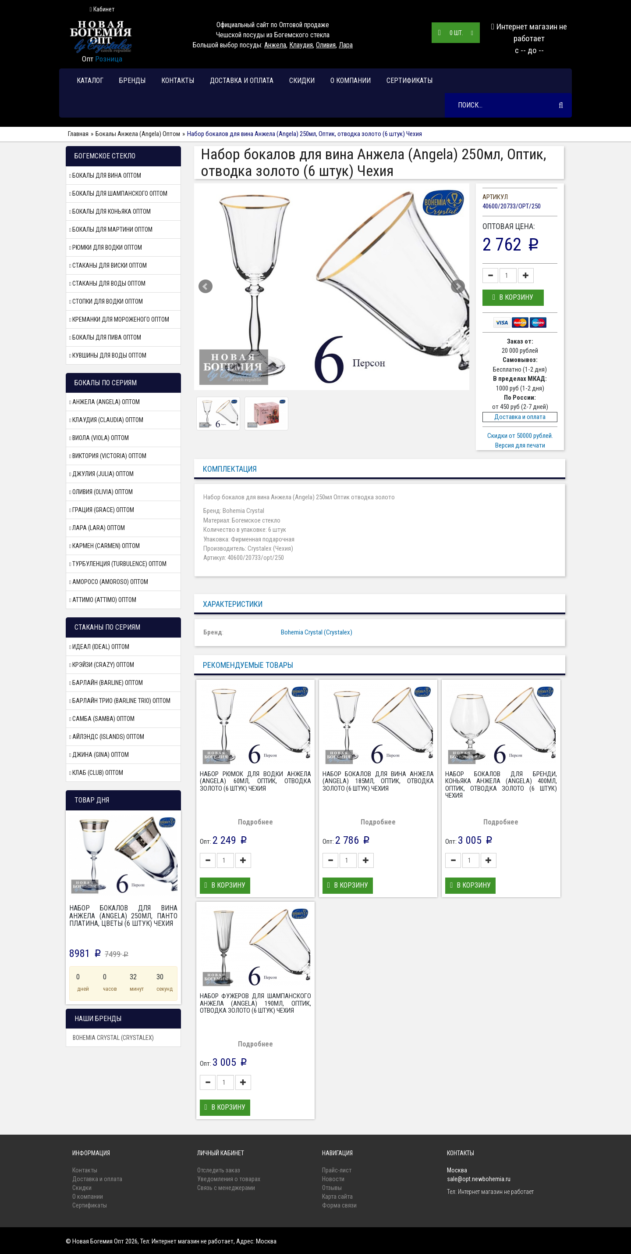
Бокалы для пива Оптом (105, 337)
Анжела (275, 45)
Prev (206, 286)
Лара (346, 45)
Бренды (132, 80)
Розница (108, 58)
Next (458, 286)
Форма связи (339, 1205)
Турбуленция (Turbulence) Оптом (118, 563)
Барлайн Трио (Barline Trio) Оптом (119, 700)
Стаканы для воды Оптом (107, 283)
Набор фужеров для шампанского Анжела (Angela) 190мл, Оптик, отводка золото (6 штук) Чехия (255, 1003)
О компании (350, 80)
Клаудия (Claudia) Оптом (106, 419)
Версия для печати (520, 445)
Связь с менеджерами (226, 1187)
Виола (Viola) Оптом (99, 437)
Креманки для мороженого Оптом (119, 319)
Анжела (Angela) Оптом (104, 401)
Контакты (177, 80)
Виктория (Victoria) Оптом (107, 455)
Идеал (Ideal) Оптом (99, 646)
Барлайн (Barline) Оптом (106, 682)
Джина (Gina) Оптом (99, 754)
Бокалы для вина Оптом (105, 175)
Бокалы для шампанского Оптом (118, 193)
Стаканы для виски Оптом (108, 265)
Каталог (90, 80)
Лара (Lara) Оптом (97, 527)
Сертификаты (409, 80)
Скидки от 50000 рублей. (520, 436)
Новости (333, 1178)
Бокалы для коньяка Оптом (110, 211)
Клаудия (301, 45)
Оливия (326, 45)
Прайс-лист (336, 1170)
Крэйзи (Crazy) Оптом (101, 664)
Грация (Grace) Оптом (101, 509)
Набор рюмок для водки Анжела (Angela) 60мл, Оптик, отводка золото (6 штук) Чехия (255, 781)
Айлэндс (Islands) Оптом (106, 736)
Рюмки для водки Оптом (105, 247)
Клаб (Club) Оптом (96, 772)
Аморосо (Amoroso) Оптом (108, 581)
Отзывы (332, 1187)
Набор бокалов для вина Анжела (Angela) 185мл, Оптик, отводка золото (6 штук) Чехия (378, 781)
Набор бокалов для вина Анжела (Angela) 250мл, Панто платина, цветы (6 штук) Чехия (123, 916)
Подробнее (255, 822)
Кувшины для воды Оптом (107, 355)
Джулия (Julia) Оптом (101, 473)
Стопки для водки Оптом (106, 301)
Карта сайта (337, 1196)
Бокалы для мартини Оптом (110, 229)
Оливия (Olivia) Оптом (101, 491)
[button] (513, 298)
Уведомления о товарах (228, 1178)
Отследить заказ (218, 1170)
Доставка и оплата (241, 80)
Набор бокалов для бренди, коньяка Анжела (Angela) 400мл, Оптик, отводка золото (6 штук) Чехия (501, 785)
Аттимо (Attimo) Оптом (102, 599)
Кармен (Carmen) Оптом (104, 545)
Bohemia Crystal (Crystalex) (113, 1037)
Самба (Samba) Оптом (102, 718)
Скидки (302, 80)
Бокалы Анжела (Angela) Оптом (138, 134)
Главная (78, 134)
